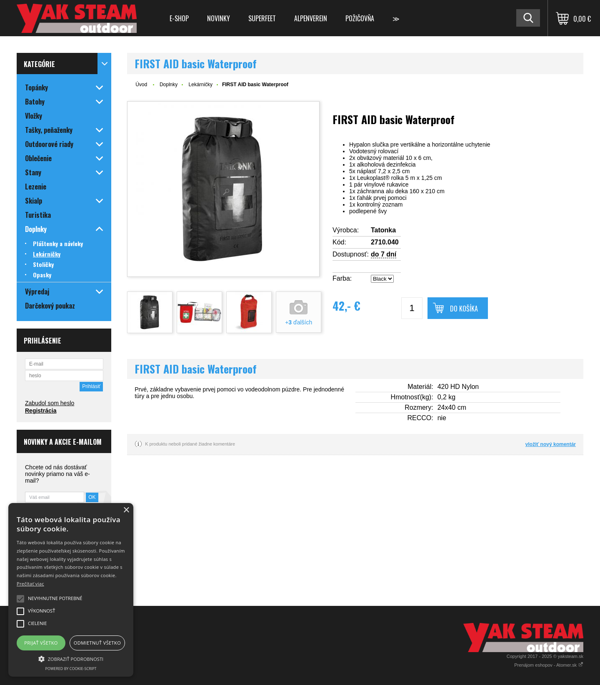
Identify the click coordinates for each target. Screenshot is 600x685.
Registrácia (40, 410)
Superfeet (262, 18)
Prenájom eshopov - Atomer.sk (548, 665)
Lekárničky (200, 84)
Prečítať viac (30, 583)
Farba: (342, 278)
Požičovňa (359, 18)
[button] (71, 658)
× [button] (126, 510)
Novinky (218, 18)
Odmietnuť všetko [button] (97, 643)
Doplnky (169, 84)
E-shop (179, 18)
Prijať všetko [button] (41, 643)
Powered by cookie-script (71, 668)
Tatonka (383, 230)
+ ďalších (298, 322)
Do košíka (464, 309)
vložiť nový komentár (550, 444)
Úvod (141, 84)
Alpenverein (310, 18)
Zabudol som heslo (49, 403)
